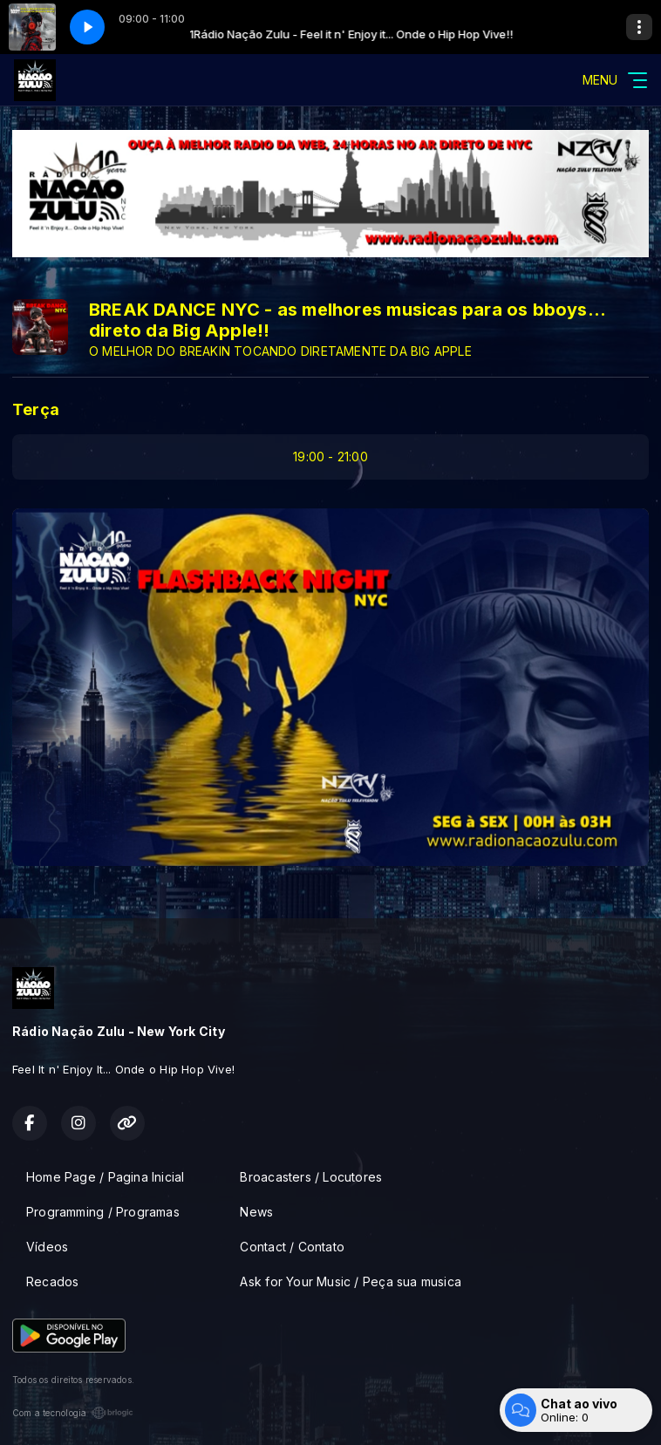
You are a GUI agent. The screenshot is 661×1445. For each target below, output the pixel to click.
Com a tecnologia (72, 1413)
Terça (35, 409)
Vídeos (47, 1246)
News (256, 1211)
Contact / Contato (292, 1246)
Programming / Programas (103, 1211)
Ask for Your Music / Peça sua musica (350, 1281)
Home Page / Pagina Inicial (105, 1176)
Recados (52, 1281)
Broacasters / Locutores (311, 1176)
